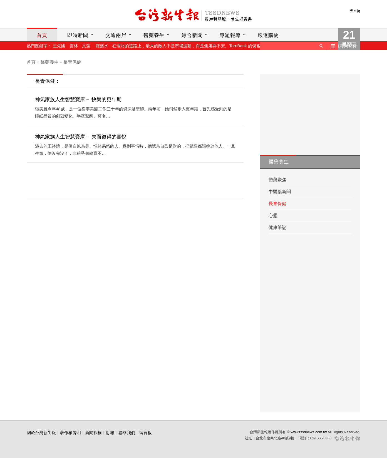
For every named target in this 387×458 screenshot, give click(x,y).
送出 (321, 46)
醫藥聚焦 (277, 179)
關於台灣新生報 (41, 432)
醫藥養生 (154, 35)
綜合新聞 (192, 35)
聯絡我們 (126, 432)
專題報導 (230, 35)
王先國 (59, 45)
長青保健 (72, 62)
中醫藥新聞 (280, 191)
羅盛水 (102, 45)
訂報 (110, 432)
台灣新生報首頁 (193, 15)
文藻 (86, 45)
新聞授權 (93, 432)
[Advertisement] (136, 180)
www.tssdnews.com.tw (309, 432)
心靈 (273, 215)
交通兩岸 (115, 35)
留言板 (145, 432)
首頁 (42, 35)
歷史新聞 (332, 46)
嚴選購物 (268, 35)
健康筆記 (277, 227)
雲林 (74, 45)
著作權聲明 (70, 432)
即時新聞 (77, 35)
